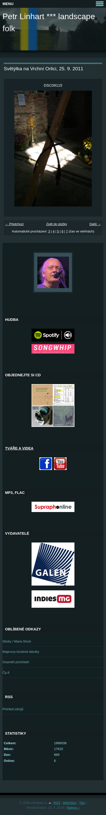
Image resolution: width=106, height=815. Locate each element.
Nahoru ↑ (73, 807)
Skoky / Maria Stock (17, 641)
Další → (95, 224)
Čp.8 (6, 672)
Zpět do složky (56, 224)
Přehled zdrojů (13, 709)
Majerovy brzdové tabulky (21, 652)
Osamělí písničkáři (16, 662)
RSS (57, 803)
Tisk (82, 803)
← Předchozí (14, 224)
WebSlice (69, 803)
